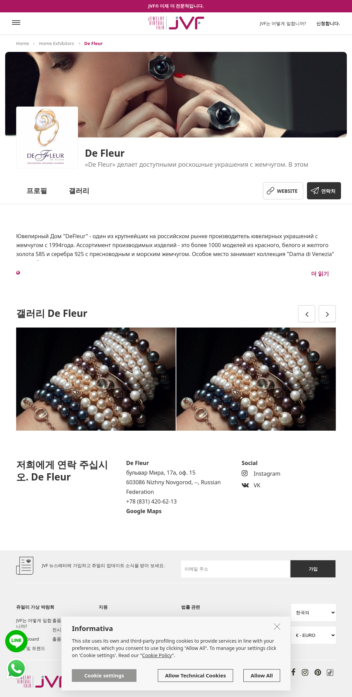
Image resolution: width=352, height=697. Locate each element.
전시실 (59, 630)
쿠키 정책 (190, 630)
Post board (27, 639)
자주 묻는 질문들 (151, 630)
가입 (313, 569)
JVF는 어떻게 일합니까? (283, 23)
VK (251, 485)
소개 (103, 620)
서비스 (141, 620)
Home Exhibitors (56, 43)
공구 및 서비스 (113, 630)
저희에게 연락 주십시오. (115, 642)
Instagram (261, 473)
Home (22, 43)
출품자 (59, 620)
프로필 (36, 190)
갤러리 (79, 190)
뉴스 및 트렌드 (30, 648)
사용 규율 (190, 620)
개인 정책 (240, 620)
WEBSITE (287, 191)
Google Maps (144, 511)
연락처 (328, 191)
